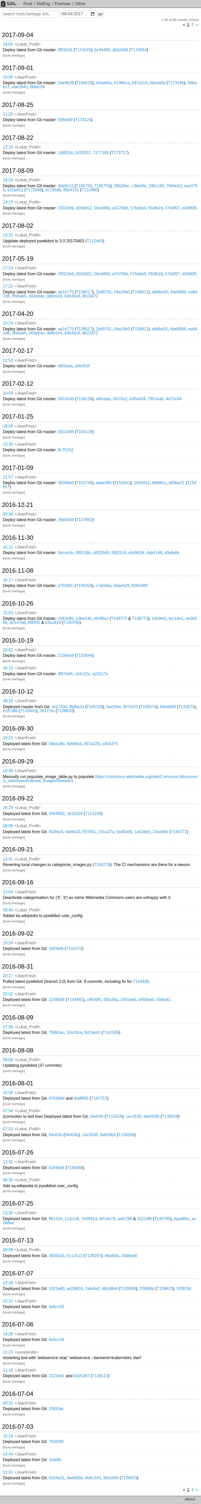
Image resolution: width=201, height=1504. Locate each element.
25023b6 (66, 208)
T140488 (75, 1167)
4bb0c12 (65, 186)
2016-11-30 (17, 538)
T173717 (119, 153)
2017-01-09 (17, 468)
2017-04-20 (17, 314)
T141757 (99, 1098)
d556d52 (84, 208)
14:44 (8, 1454)
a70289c (65, 585)
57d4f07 (172, 208)
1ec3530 (133, 1116)
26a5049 (66, 520)
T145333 (95, 707)
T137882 (84, 520)
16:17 (8, 580)
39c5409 (110, 1478)
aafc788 (125, 1219)
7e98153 (89, 1219)
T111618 (114, 1116)
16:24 (8, 943)
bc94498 (102, 50)
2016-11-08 (17, 571)
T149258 (84, 585)
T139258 (170, 1116)
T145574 (148, 707)
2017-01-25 (17, 417)
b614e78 (107, 1219)
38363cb (56, 1256)
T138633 (65, 711)
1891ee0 (128, 999)
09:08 (8, 1250)
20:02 (8, 994)
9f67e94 (65, 674)
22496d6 (57, 999)
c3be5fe (139, 186)
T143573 (186, 707)
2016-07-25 (17, 1203)
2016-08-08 (17, 1050)
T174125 (83, 120)
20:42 (8, 650)
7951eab (155, 399)
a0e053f (82, 366)
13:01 (8, 1472)
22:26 (8, 1283)
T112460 (89, 190)
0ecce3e (65, 552)
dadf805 (81, 1098)
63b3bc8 (72, 296)
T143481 (75, 999)
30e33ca (74, 1032)
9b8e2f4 (37, 87)
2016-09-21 (17, 849)
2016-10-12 (17, 692)
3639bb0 (66, 483)
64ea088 (168, 707)
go (100, 14)
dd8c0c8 (54, 296)
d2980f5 (189, 208)
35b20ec (122, 186)
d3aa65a (104, 83)
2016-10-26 (17, 603)
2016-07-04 (17, 1394)
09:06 (8, 1060)
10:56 (8, 1093)
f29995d (146, 1288)
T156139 (84, 399)
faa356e (113, 707)
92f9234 (183, 1288)
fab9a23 (73, 832)
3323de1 (57, 1376)
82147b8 (17, 622)
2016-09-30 (17, 728)
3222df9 (144, 1219)
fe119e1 (176, 618)
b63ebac (37, 296)
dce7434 (59, 707)
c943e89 (65, 618)
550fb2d (155, 208)
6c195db (53, 190)
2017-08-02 (17, 226)
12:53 (8, 360)
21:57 (8, 477)
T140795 (71, 622)
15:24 (8, 323)
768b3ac (56, 1032)
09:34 (8, 514)
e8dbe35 (160, 292)
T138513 (100, 1376)
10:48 (8, 771)
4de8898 (178, 292)
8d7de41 (92, 1032)
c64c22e (82, 674)
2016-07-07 (17, 1273)
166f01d (65, 153)
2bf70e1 (120, 399)
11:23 (8, 1352)
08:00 (8, 826)
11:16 (8, 1370)
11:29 (8, 114)
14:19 (8, 202)
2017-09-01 (17, 68)
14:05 (8, 44)
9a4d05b (75, 1478)
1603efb (56, 948)
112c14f (72, 1219)
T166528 (84, 83)
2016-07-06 (17, 1324)
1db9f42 (159, 618)
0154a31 (57, 1478)
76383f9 (56, 1441)
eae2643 (20, 87)
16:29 (8, 808)
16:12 (8, 547)
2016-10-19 (17, 640)
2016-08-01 (17, 1083)
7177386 (101, 153)
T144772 (179, 832)
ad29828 (75, 1288)
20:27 (8, 976)
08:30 (8, 1180)
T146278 (102, 864)
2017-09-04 (17, 35)
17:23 (8, 268)
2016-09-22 (17, 798)
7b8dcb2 (174, 186)
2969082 (57, 813)
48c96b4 (109, 1288)
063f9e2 (101, 618)
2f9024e (56, 1409)
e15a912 (15, 190)
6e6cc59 (56, 1307)
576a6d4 (138, 208)
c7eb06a (103, 585)
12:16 (8, 147)
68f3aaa (65, 366)
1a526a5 (142, 832)
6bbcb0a (157, 83)
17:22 (8, 286)
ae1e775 (66, 292)
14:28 (8, 180)
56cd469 (102, 208)
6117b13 (74, 1256)
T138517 (84, 292)
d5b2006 (120, 50)
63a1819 (53, 622)
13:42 (8, 1162)
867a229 (92, 744)
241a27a (106, 832)
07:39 (8, 1027)
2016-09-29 (17, 761)
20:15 (8, 668)
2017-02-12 (17, 384)
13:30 (8, 444)
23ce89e (160, 832)
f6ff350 (34, 622)
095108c (83, 552)
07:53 (8, 1129)
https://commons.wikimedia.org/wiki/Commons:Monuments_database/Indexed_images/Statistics (100, 778)
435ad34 (137, 399)
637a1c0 (139, 83)
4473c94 (173, 399)
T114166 (93, 813)
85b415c (71, 190)
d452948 (101, 552)
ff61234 (55, 1219)
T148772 (119, 618)
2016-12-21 (17, 505)
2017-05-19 (17, 259)
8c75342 (65, 450)
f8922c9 (118, 552)
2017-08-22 (17, 138)
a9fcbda (103, 399)
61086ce (122, 83)
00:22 (8, 1403)
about (190, 1499)
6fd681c (159, 483)
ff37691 (89, 832)
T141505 (111, 1032)
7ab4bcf (92, 1288)
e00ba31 (176, 483)
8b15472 (90, 296)
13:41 (8, 859)
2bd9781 (104, 292)
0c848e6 (56, 1167)
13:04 (8, 892)
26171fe (47, 711)
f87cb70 (130, 707)
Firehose (62, 4)
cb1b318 (74, 813)
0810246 (66, 399)
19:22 (8, 738)
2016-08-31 (17, 966)
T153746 (84, 483)
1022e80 (57, 1288)
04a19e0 (122, 292)
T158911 (140, 292)
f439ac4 (56, 832)
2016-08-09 (17, 1018)
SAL (8, 3)
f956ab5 (19, 296)
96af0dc (112, 1256)
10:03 (8, 393)
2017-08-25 (17, 105)
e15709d (120, 208)
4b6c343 (93, 1478)
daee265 (104, 483)
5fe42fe (97, 1116)
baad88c (181, 1219)
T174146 (176, 83)
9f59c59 (65, 50)
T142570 (74, 948)
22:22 (8, 1301)
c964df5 (94, 999)
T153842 (122, 483)
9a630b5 (151, 1116)
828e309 (139, 585)
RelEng (43, 4)
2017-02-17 (17, 351)
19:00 (8, 77)
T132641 (28, 711)
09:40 (8, 910)
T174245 (83, 50)
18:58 (8, 426)
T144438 (141, 981)
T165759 (84, 186)
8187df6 (10, 711)
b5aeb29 (121, 585)
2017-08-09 (17, 171)
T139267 (93, 1256)
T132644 (84, 655)
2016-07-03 (17, 1427)
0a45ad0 (124, 832)
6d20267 (82, 1376)
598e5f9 (65, 120)
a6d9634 (136, 552)
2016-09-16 (17, 882)
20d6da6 (129, 1256)
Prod (27, 4)
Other (80, 4)
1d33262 (83, 153)
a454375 (110, 744)
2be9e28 (66, 83)
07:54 (8, 1111)
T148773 (140, 618)
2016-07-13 (17, 1240)
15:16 (8, 1436)
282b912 (142, 483)
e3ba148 (84, 618)
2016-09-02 (17, 934)
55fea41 (163, 999)
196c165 (156, 186)
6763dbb (57, 1098)
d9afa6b (171, 552)
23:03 (8, 613)
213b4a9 (66, 655)
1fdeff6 (55, 1460)
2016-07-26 (17, 1152)
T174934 (139, 50)
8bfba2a (76, 707)
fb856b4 (74, 744)
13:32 (8, 235)
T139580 (128, 1288)
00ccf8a (111, 999)
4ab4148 (154, 552)
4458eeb (146, 999)
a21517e (100, 674)
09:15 (8, 701)
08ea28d (57, 744)
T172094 (34, 190)
